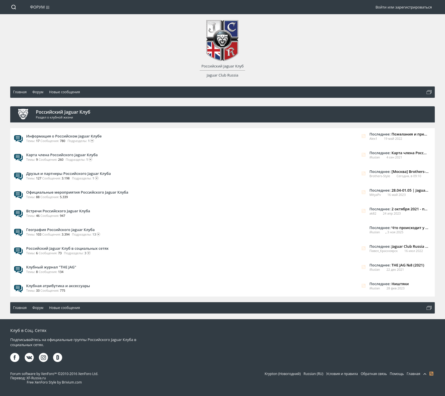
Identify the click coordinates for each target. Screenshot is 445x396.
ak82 (373, 213)
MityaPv (375, 194)
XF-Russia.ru (36, 378)
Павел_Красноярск (384, 251)
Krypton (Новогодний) (283, 373)
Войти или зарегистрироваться (403, 7)
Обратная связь (374, 373)
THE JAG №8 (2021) (407, 265)
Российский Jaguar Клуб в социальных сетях (67, 248)
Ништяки (400, 283)
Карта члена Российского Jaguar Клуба (62, 154)
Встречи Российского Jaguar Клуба (58, 210)
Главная (413, 373)
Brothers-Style (380, 176)
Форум (37, 7)
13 (86, 234)
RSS (364, 136)
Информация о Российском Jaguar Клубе (64, 136)
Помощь (397, 373)
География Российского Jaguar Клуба (60, 229)
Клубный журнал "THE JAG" (51, 267)
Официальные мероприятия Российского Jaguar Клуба (77, 192)
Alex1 (373, 138)
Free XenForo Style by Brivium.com (54, 382)
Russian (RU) (314, 373)
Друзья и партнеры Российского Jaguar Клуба (68, 173)
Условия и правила (342, 373)
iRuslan (375, 157)
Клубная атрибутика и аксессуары (58, 285)
